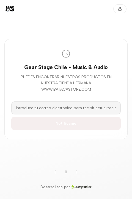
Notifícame (66, 123)
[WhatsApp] (56, 172)
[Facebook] (76, 172)
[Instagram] (66, 172)
